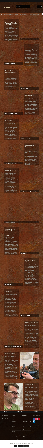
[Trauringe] (16, 14)
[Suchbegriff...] (23, 6)
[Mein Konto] (38, 6)
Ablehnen (15, 446)
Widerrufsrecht (25, 421)
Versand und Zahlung (15, 429)
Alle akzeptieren (20, 446)
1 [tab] (19, 3)
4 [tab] (24, 3)
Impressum (24, 429)
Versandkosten (23, 436)
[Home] (2, 14)
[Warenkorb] (41, 6)
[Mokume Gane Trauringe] (8, 14)
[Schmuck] (30, 14)
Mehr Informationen (30, 443)
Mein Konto (14, 421)
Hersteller (13, 431)
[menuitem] (23, 6)
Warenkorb (13, 426)
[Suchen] (28, 6)
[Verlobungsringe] (23, 14)
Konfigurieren (27, 446)
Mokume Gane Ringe (8, 34)
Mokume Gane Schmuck (13, 86)
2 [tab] (20, 3)
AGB (23, 426)
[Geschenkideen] (36, 14)
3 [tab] (22, 3)
